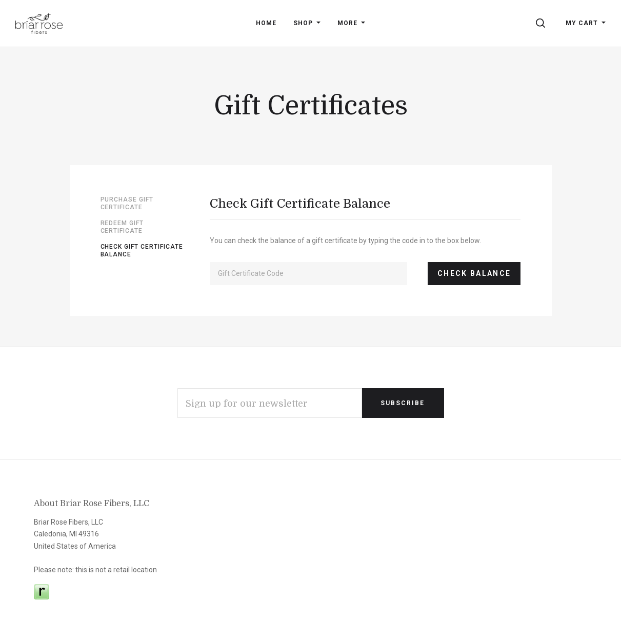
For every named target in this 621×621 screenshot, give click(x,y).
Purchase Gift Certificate (127, 203)
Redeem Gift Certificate (122, 227)
